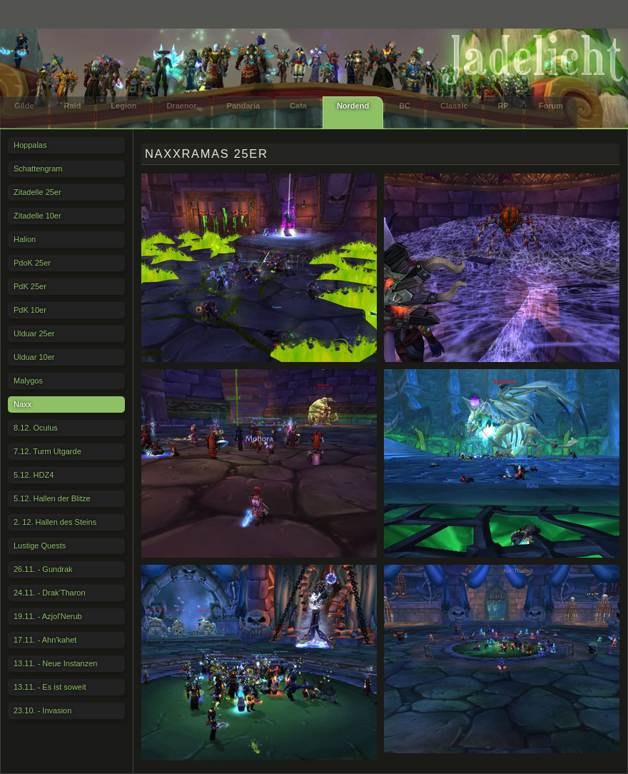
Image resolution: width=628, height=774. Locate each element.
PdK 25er (30, 286)
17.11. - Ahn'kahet (45, 639)
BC (404, 105)
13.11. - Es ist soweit (50, 687)
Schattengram (38, 168)
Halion (25, 239)
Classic (454, 105)
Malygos (28, 380)
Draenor (181, 105)
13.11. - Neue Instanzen (55, 663)
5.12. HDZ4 (34, 475)
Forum (551, 105)
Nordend (353, 105)
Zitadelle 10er (37, 215)
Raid (72, 105)
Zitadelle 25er (37, 192)
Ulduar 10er (34, 357)
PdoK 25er (32, 262)
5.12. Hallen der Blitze (52, 498)
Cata (298, 105)
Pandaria (243, 105)
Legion (123, 105)
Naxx (22, 404)
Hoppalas (30, 145)
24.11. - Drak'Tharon (50, 592)
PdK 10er (30, 310)
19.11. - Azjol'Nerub (48, 616)
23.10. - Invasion (42, 710)
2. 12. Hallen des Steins (55, 522)
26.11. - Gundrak (43, 569)
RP (503, 105)
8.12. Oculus (36, 427)
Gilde (24, 105)
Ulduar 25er (34, 333)
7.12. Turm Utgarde (47, 451)
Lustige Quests (40, 545)
